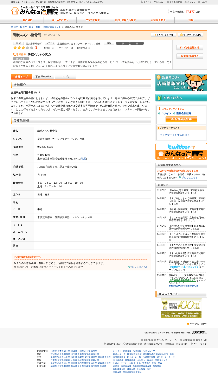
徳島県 (87, 363)
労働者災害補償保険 (132, 372)
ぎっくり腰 (169, 357)
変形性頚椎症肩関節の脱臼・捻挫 (158, 354)
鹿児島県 (95, 366)
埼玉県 (74, 354)
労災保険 (117, 372)
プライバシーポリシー (167, 340)
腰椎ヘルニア (119, 354)
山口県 (81, 363)
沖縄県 (103, 366)
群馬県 (67, 354)
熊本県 (74, 366)
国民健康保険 (119, 369)
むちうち (117, 351)
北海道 (54, 351)
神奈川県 (95, 354)
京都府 (67, 360)
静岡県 (101, 357)
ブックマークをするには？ (175, 134)
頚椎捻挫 (127, 351)
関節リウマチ (161, 360)
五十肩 (138, 357)
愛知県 (107, 357)
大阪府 (74, 360)
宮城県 (74, 351)
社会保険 (141, 369)
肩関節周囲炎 (119, 357)
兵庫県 (81, 360)
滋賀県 (60, 360)
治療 (154, 363)
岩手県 (67, 351)
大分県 (81, 366)
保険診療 (157, 366)
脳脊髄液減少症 (134, 354)
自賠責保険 (126, 366)
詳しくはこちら (139, 266)
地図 (83, 158)
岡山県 (67, 363)
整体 (160, 363)
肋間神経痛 (130, 360)
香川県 (94, 363)
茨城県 (54, 354)
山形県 (87, 351)
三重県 (54, 360)
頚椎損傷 (137, 351)
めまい (124, 363)
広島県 (74, 363)
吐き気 (137, 363)
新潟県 (54, 357)
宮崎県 (87, 366)
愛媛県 (101, 363)
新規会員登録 (175, 2)
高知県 (107, 363)
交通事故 (146, 363)
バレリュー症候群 (145, 360)
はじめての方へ (114, 344)
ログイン (191, 2)
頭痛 (131, 363)
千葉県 (81, 354)
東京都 (87, 354)
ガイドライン (200, 344)
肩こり (160, 357)
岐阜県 (94, 357)
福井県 (74, 357)
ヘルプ (204, 2)
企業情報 (187, 340)
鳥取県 (54, 363)
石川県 (67, 357)
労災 (149, 369)
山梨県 (81, 357)
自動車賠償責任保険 (142, 366)
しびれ (116, 363)
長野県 (87, 357)
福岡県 (54, 366)
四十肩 (130, 357)
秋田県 (81, 351)
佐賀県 (60, 366)
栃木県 (60, 354)
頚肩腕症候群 (149, 357)
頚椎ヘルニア (149, 351)
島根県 (60, 363)
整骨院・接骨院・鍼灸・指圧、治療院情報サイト (36, 27)
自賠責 (116, 366)
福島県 (94, 351)
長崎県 (67, 366)
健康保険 (131, 369)
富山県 (60, 357)
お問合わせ (201, 340)
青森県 (60, 351)
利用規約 (148, 340)
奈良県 (87, 360)
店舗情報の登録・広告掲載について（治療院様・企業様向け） (158, 344)
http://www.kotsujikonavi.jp (183, 285)
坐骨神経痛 (118, 360)
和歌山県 (95, 360)
